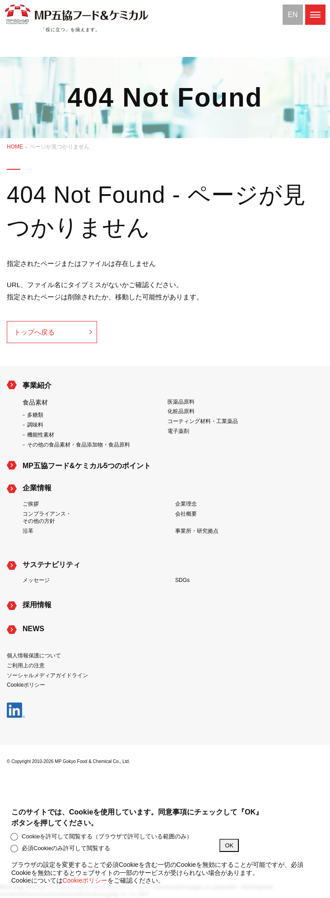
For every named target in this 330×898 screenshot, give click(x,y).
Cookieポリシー (26, 685)
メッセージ (36, 580)
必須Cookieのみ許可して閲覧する (60, 848)
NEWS (33, 629)
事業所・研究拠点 (196, 531)
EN (292, 15)
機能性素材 (40, 435)
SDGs (182, 580)
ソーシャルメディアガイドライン (47, 675)
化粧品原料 (181, 411)
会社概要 (186, 514)
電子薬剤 (178, 431)
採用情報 (37, 605)
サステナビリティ (51, 564)
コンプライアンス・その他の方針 (47, 518)
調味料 (35, 425)
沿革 (28, 531)
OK (229, 845)
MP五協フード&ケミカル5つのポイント (87, 466)
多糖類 (35, 415)
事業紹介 (37, 385)
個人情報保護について (34, 655)
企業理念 (186, 504)
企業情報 (37, 488)
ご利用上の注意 (26, 665)
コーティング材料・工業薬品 (202, 421)
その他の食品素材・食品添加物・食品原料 (78, 445)
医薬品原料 (181, 402)
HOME (15, 147)
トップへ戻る (34, 332)
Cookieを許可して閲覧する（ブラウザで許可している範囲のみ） (101, 836)
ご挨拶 (31, 504)
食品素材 (35, 402)
